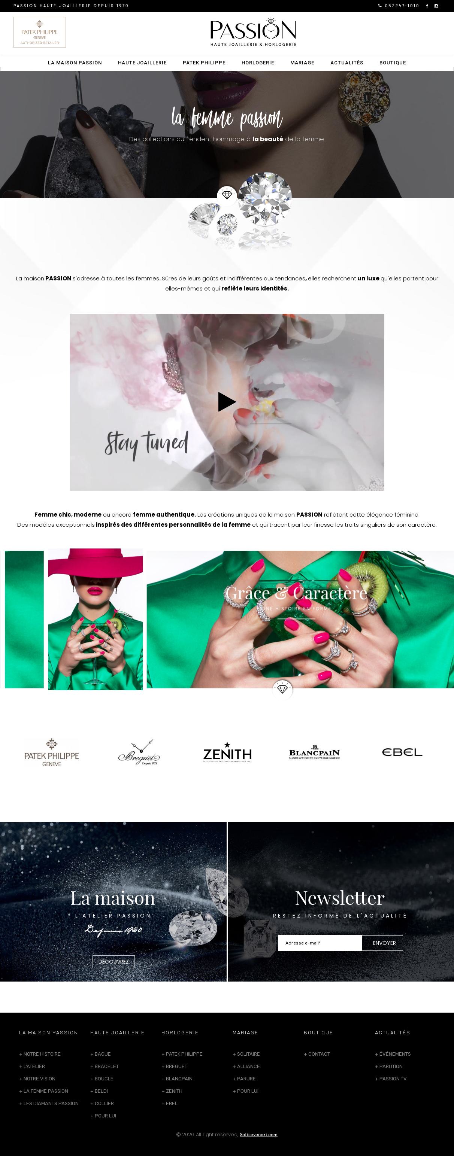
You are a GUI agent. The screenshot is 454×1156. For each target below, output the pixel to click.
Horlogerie (258, 63)
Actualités (346, 63)
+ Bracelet (104, 1066)
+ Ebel (169, 1103)
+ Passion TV (391, 1079)
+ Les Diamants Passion (49, 1103)
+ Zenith (171, 1091)
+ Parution (389, 1066)
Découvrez (114, 961)
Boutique (392, 63)
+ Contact (317, 1054)
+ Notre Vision (37, 1079)
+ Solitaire (246, 1054)
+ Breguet (174, 1066)
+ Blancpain (177, 1079)
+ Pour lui (103, 1116)
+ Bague (100, 1054)
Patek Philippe (204, 63)
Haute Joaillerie (142, 63)
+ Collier (102, 1103)
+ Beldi (99, 1091)
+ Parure (244, 1079)
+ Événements (393, 1054)
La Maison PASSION (75, 63)
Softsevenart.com (259, 1134)
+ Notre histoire (40, 1054)
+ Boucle (102, 1079)
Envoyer (384, 943)
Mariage (302, 63)
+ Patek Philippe (182, 1054)
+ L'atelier (32, 1066)
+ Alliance (246, 1066)
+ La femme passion (43, 1091)
